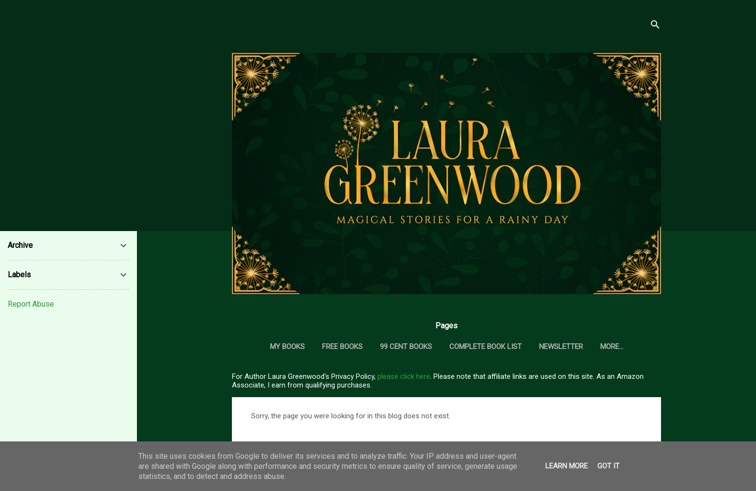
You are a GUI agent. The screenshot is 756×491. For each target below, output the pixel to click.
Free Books (342, 346)
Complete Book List (485, 346)
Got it (608, 466)
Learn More (566, 466)
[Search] (655, 26)
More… (611, 346)
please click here (404, 376)
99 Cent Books (406, 346)
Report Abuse (31, 304)
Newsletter (561, 346)
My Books (287, 346)
